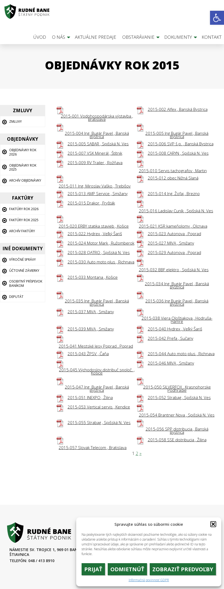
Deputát (16, 296)
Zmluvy (15, 121)
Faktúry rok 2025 (23, 220)
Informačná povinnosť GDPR (149, 580)
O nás (58, 37)
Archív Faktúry (22, 231)
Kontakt (212, 37)
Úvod (39, 37)
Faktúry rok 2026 (23, 209)
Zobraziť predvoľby (182, 569)
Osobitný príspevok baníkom (25, 283)
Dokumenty (178, 37)
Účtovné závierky (24, 270)
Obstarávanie (138, 37)
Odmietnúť (127, 569)
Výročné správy (22, 259)
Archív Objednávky (25, 180)
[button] (217, 18)
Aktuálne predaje (95, 37)
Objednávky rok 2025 (22, 167)
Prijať (93, 569)
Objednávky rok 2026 (22, 152)
